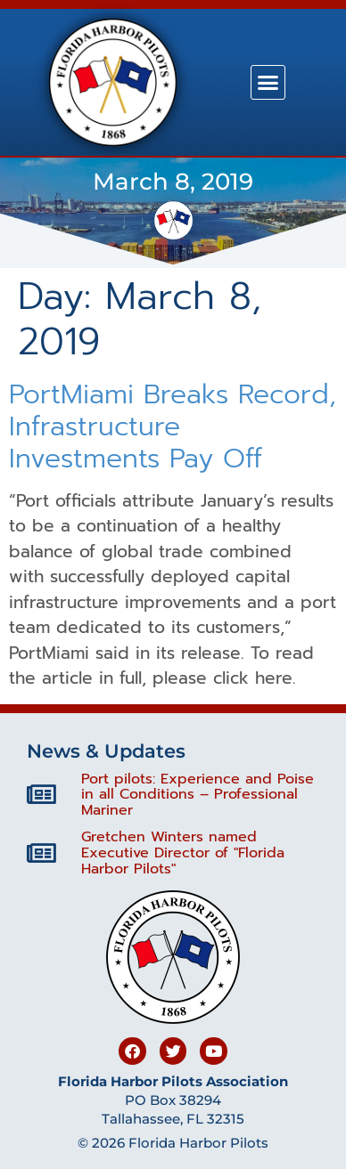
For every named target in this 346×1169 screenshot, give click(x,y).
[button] (268, 83)
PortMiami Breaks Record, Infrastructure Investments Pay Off (172, 426)
